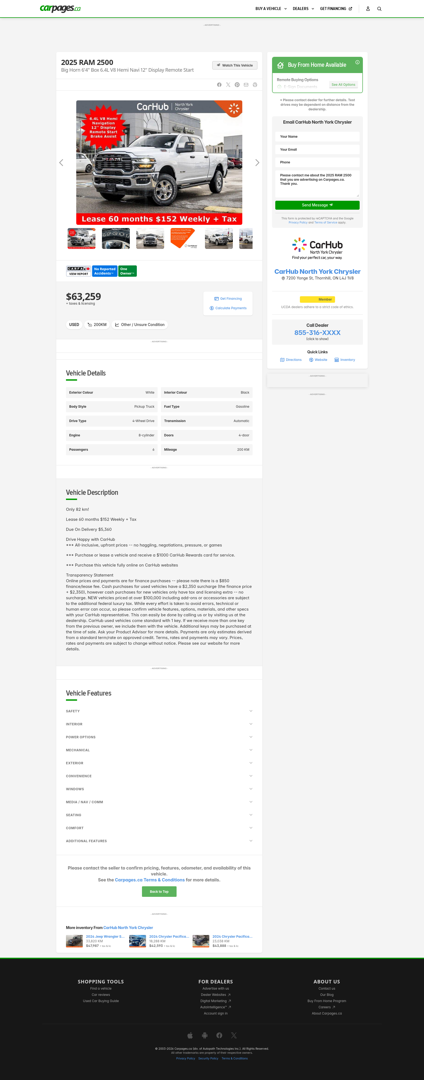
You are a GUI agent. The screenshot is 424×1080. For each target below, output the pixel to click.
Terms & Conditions (234, 1058)
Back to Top (159, 892)
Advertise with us (216, 988)
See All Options (343, 85)
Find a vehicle (101, 988)
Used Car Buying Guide (101, 1001)
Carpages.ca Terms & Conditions (150, 880)
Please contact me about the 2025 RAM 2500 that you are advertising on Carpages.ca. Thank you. (317, 183)
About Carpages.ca (327, 1013)
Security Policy (208, 1058)
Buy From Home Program (326, 1001)
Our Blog (326, 995)
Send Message (317, 205)
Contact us (327, 988)
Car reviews (101, 995)
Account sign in (216, 1013)
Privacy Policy (298, 222)
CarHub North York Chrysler (128, 927)
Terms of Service (325, 222)
